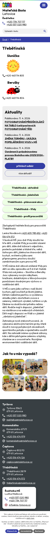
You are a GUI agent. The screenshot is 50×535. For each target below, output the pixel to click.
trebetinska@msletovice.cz (21, 482)
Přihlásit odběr (25, 166)
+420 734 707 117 (18, 500)
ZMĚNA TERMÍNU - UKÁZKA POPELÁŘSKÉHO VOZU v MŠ (21, 140)
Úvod (4, 39)
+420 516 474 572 (16, 478)
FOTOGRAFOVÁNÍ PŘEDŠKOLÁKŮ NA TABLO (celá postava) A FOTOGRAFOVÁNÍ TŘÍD (24, 125)
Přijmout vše (12, 531)
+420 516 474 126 (16, 457)
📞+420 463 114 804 (13, 90)
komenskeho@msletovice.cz (22, 440)
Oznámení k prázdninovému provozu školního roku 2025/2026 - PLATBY (24, 155)
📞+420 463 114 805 (13, 65)
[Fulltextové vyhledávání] (25, 31)
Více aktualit (25, 173)
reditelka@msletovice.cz (20, 419)
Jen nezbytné (26, 531)
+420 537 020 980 (16, 415)
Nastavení (39, 531)
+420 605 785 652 (30, 233)
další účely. (31, 518)
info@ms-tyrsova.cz (20, 504)
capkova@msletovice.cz (19, 461)
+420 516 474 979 (16, 436)
